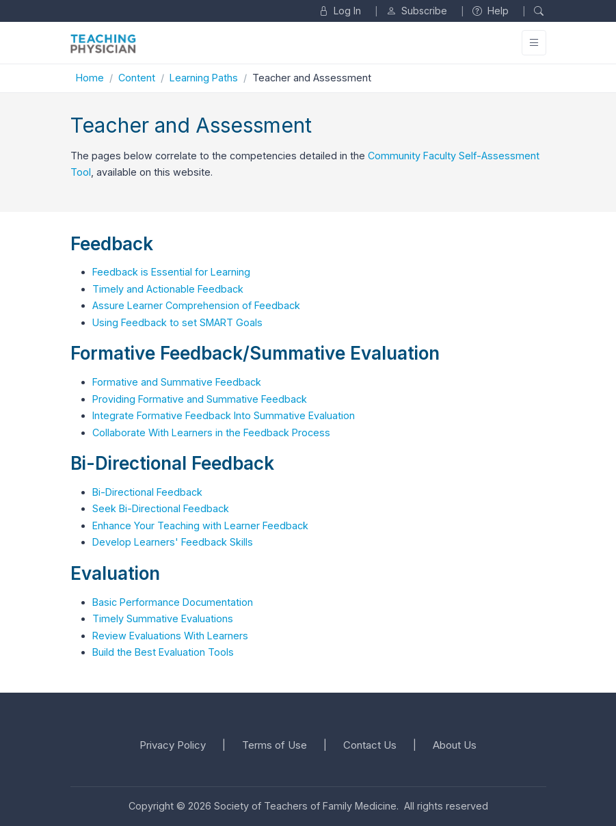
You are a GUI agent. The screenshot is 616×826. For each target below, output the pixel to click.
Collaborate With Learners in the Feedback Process (211, 432)
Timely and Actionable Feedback (167, 289)
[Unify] (103, 43)
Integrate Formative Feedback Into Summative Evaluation (223, 415)
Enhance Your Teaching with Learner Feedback (200, 525)
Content (136, 77)
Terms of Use (274, 744)
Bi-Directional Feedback (147, 492)
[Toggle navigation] (534, 42)
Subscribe (416, 10)
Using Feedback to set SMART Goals (177, 322)
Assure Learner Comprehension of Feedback (196, 305)
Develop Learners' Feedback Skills (172, 542)
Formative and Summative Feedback (176, 382)
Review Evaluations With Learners (170, 635)
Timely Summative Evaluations (162, 618)
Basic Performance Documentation (172, 602)
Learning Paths (204, 77)
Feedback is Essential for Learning (171, 272)
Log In (340, 10)
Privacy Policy (172, 744)
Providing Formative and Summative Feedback (199, 399)
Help (490, 10)
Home (90, 77)
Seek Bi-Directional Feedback (160, 508)
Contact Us (370, 744)
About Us (455, 744)
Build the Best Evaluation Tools (163, 652)
